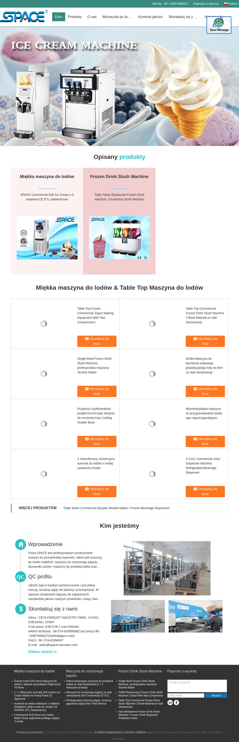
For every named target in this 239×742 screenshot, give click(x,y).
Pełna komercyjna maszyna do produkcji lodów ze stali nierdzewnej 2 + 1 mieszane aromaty (89, 684)
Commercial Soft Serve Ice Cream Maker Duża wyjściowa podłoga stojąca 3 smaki (37, 718)
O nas (92, 17)
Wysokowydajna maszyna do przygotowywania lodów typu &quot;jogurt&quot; (204, 413)
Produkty (75, 17)
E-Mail (99, 732)
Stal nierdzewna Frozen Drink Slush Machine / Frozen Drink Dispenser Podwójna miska (139, 715)
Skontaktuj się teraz (99, 341)
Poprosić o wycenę (206, 3)
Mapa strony (114, 732)
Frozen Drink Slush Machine (140, 671)
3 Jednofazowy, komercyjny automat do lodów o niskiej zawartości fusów (96, 463)
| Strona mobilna (135, 732)
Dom (58, 17)
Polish (233, 3)
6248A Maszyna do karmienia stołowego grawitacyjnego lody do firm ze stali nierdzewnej (204, 365)
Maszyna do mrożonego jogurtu (84, 673)
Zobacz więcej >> (42, 652)
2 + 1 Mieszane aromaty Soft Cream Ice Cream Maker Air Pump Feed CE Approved (37, 695)
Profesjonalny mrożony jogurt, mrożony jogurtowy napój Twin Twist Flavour (88, 702)
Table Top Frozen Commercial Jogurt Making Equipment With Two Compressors (95, 315)
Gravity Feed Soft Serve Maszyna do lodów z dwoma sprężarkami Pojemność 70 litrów (37, 684)
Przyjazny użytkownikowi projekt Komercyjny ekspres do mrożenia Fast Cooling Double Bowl (96, 415)
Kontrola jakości (150, 17)
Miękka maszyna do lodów (34, 671)
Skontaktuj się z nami (185, 17)
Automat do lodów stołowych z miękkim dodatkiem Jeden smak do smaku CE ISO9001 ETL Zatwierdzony (37, 707)
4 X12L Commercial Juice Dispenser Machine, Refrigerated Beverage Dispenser (203, 465)
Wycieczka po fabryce (119, 17)
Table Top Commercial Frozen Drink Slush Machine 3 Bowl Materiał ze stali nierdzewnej (205, 315)
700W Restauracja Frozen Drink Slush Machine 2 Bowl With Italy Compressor (140, 694)
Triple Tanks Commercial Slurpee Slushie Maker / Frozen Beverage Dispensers (116, 508)
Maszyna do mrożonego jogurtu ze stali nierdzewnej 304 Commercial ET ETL (89, 694)
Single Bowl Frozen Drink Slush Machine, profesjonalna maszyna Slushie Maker (94, 365)
